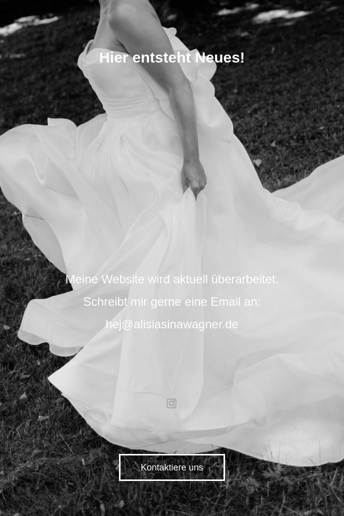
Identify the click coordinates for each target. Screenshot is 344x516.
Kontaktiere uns (171, 467)
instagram (172, 403)
